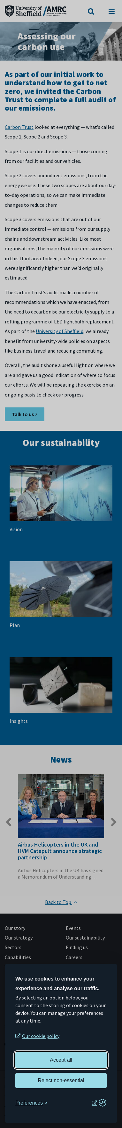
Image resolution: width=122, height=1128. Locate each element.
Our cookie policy (40, 1036)
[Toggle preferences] (31, 1103)
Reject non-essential (61, 1080)
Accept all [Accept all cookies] (61, 1060)
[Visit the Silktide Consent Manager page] (99, 1103)
